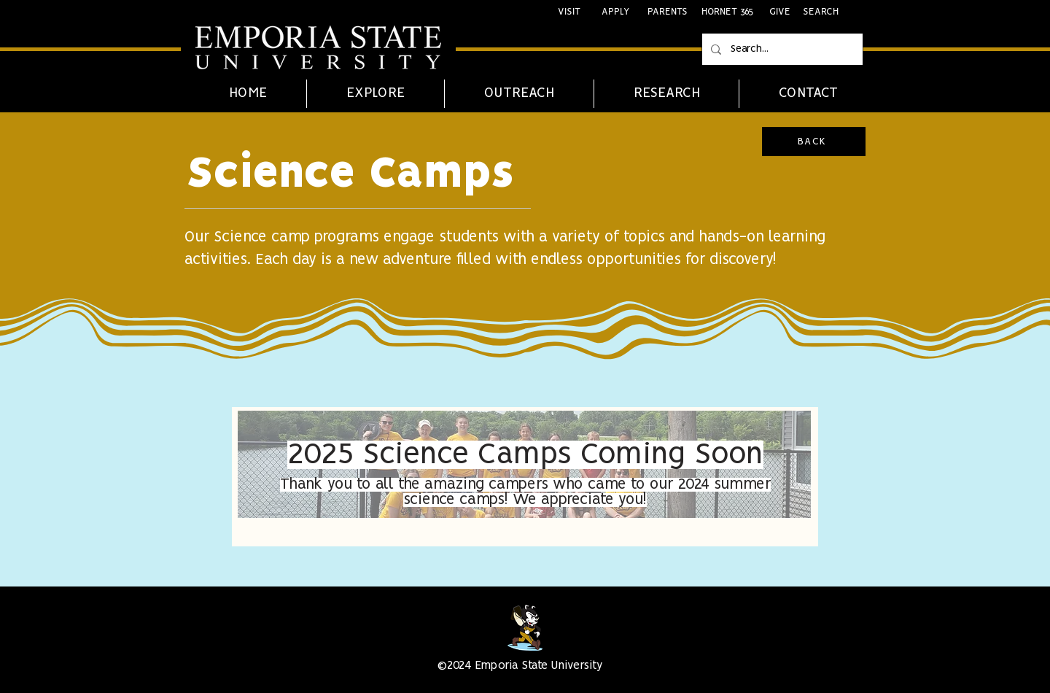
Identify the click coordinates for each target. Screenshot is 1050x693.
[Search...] (781, 49)
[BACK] (814, 141)
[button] (375, 94)
